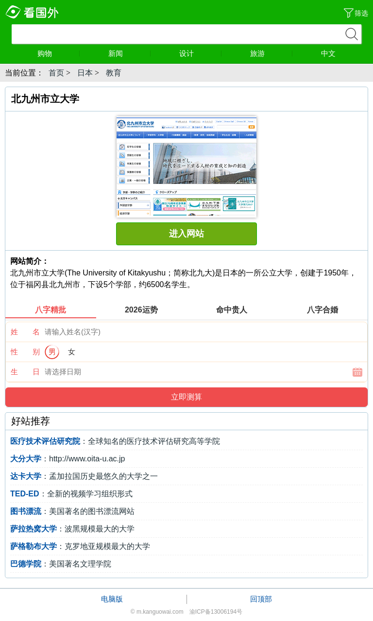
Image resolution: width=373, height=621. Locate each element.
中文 (328, 53)
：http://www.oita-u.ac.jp (67, 459)
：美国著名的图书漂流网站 (72, 511)
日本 (85, 73)
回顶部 (261, 599)
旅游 (271, 53)
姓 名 (25, 332)
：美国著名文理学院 (60, 564)
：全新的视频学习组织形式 (71, 494)
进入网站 (186, 233)
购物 (58, 53)
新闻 (129, 53)
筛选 (361, 13)
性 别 (25, 351)
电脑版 (112, 599)
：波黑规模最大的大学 (72, 529)
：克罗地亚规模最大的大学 (80, 546)
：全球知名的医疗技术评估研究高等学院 (115, 441)
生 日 (25, 371)
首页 (56, 73)
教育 (113, 73)
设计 (200, 53)
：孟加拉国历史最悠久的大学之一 (84, 476)
